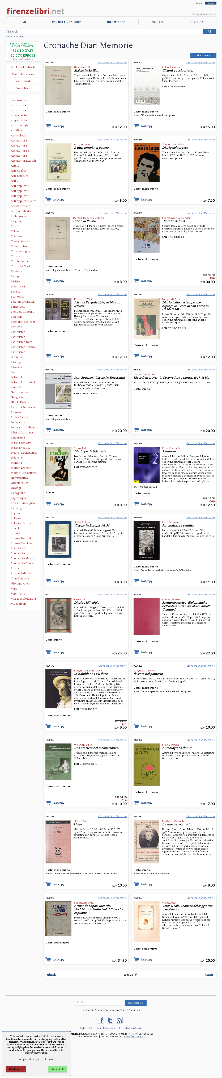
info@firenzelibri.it (134, 1036)
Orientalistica (19, 482)
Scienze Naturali (21, 538)
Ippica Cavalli (19, 417)
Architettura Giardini (19, 156)
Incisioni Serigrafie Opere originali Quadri (23, 408)
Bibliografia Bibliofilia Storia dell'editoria (21, 216)
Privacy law (109, 1028)
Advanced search (14, 36)
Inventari (16, 412)
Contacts (196, 22)
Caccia (15, 226)
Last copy (58, 126)
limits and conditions (23, 59)
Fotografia (17, 377)
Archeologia (19, 135)
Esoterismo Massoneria (18, 337)
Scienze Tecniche (21, 543)
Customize (15, 1069)
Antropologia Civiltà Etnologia (21, 126)
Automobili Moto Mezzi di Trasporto (23, 211)
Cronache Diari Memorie (20, 267)
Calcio (15, 231)
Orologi (16, 488)
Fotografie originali (23, 382)
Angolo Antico (20, 120)
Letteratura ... (19, 422)
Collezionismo (20, 246)
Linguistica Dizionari (18, 438)
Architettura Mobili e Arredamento (23, 161)
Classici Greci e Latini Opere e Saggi (23, 242)
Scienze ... (17, 533)
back (51, 974)
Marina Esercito (21, 442)
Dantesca (16, 271)
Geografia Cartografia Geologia (18, 398)
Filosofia (16, 367)
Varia (14, 588)
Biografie (16, 221)
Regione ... (17, 513)
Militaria (16, 462)
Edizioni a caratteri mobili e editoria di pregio (23, 302)
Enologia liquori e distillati (22, 312)
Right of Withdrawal (90, 1028)
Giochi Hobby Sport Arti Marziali (23, 403)
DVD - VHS (18, 286)
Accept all (57, 1069)
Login (194, 14)
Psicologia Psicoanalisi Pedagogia (18, 508)
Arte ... (15, 165)
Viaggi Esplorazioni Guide (23, 599)
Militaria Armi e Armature (21, 468)
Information (116, 22)
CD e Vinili (17, 236)
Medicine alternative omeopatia (18, 458)
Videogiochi (19, 603)
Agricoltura (18, 105)
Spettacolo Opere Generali (22, 564)
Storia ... (16, 568)
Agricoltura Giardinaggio (19, 111)
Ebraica (15, 291)
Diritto (15, 281)
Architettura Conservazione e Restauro (21, 146)
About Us (157, 22)
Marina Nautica (20, 447)
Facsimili (16, 357)
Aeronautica (19, 100)
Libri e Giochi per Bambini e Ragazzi (22, 433)
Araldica (16, 130)
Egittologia (18, 306)
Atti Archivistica (21, 206)
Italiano (199, 3)
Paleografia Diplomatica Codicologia (19, 493)
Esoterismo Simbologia (18, 352)
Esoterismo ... (19, 331)
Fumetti (16, 387)
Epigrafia (16, 316)
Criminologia (19, 261)
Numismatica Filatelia (19, 478)
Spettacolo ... (19, 553)
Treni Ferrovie (20, 578)
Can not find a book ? (66, 22)
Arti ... (14, 180)
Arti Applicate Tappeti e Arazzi (21, 196)
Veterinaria (18, 593)
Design (15, 276)
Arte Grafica (18, 170)
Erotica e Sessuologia (18, 327)
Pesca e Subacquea (23, 503)
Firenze (15, 372)
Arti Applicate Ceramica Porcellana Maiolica (23, 186)
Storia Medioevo (21, 573)
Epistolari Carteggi (23, 321)
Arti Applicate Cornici (20, 191)
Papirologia (18, 498)
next (209, 974)
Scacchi (15, 528)
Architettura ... (20, 140)
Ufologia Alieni (20, 583)
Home (22, 22)
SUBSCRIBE (135, 1003)
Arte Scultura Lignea (19, 176)
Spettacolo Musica (23, 558)
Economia (17, 296)
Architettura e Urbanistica (20, 151)
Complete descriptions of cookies (36, 1059)
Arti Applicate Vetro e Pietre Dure (23, 201)
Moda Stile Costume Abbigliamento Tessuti (24, 473)
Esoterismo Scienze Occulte (23, 347)
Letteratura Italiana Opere (23, 428)
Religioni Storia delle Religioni (21, 523)
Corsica (15, 256)
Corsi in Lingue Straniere (20, 252)
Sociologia (18, 548)
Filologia (16, 362)
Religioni (16, 518)
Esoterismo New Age (21, 342)
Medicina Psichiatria (24, 452)
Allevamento (19, 115)
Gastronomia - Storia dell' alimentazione (20, 393)
